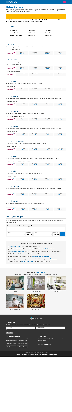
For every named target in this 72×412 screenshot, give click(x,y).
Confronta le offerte (15, 246)
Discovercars (53, 259)
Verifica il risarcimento (49, 248)
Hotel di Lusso (36, 302)
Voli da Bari (48, 30)
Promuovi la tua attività (21, 354)
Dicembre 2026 (34, 74)
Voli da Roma (13, 30)
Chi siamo (43, 336)
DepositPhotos (48, 344)
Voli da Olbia (48, 35)
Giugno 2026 (47, 53)
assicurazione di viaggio (27, 261)
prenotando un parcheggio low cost (41, 256)
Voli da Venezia (31, 38)
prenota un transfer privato (54, 254)
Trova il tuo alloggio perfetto (17, 251)
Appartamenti (56, 284)
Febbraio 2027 (60, 74)
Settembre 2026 (60, 149)
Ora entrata (28, 232)
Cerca (62, 234)
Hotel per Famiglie (15, 302)
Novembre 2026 (22, 74)
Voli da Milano (31, 30)
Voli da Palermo (14, 38)
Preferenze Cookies (53, 354)
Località (9, 228)
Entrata (9, 232)
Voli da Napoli (31, 35)
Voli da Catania (31, 32)
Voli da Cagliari (49, 32)
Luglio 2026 (60, 53)
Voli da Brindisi (14, 32)
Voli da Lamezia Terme (16, 35)
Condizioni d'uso (37, 354)
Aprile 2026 (22, 53)
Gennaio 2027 (47, 74)
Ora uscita (55, 232)
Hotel (15, 284)
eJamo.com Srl (36, 352)
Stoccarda (13, 2)
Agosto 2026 (60, 104)
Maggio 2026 (34, 53)
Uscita (36, 232)
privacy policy (14, 329)
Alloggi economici (36, 284)
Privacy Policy (45, 354)
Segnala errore (30, 354)
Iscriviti (10, 332)
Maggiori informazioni (23, 340)
